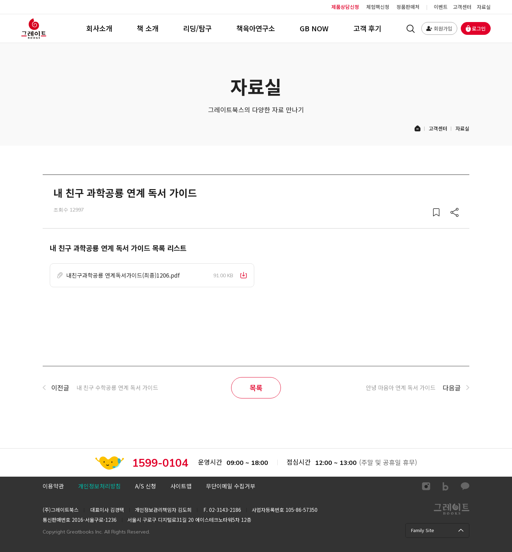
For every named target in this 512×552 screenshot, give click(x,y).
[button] (152, 275)
